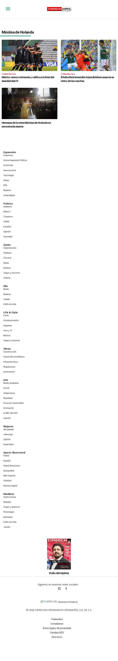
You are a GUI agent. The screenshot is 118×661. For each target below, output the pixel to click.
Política (8, 203)
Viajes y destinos (11, 507)
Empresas (8, 155)
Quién (7, 244)
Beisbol (6, 461)
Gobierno (7, 207)
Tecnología (8, 175)
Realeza (7, 253)
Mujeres (7, 190)
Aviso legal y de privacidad (57, 628)
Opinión (7, 231)
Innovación (8, 408)
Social (6, 388)
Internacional (9, 170)
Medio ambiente (11, 383)
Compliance (57, 624)
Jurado (6, 527)
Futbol (6, 455)
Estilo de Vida (9, 522)
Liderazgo (8, 434)
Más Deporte (9, 475)
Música (6, 335)
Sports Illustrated (14, 452)
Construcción (9, 352)
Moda (6, 263)
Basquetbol (8, 471)
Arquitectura (9, 367)
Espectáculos (9, 248)
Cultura (6, 278)
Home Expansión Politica (15, 160)
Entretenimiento (11, 320)
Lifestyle (7, 480)
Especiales (8, 444)
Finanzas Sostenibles (13, 403)
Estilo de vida (9, 304)
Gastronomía (9, 497)
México (6, 211)
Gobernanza (9, 393)
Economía (8, 165)
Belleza (7, 268)
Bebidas (7, 502)
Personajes (8, 512)
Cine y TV (7, 330)
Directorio (57, 637)
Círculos (7, 258)
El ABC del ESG (10, 413)
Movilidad (8, 398)
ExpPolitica (52, 588)
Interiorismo (9, 372)
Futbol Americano (11, 466)
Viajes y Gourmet (11, 273)
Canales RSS (57, 632)
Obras (6, 180)
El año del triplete (59, 573)
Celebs (6, 299)
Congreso (8, 216)
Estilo (6, 315)
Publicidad (57, 619)
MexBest (8, 494)
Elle (5, 286)
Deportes (7, 325)
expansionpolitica (59, 588)
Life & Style (10, 312)
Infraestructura (10, 362)
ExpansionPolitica (66, 588)
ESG (5, 185)
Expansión (9, 152)
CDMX (6, 221)
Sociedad (7, 236)
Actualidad (8, 429)
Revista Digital (10, 486)
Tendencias (9, 74)
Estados (7, 227)
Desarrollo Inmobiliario (14, 357)
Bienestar (8, 517)
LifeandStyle (9, 195)
